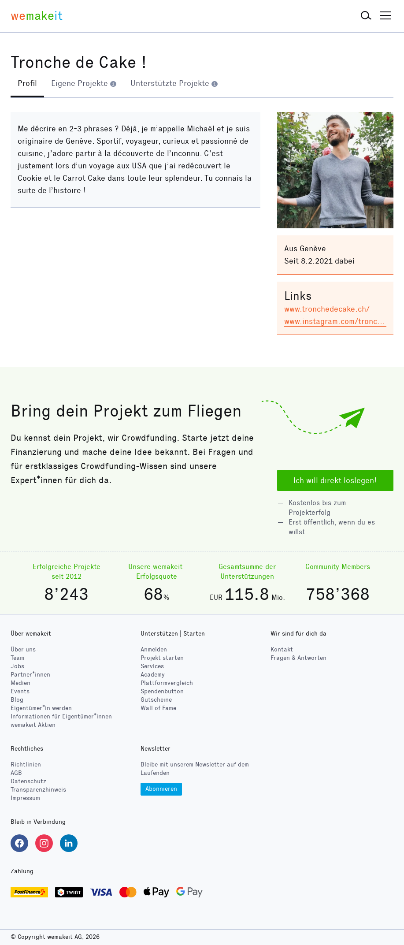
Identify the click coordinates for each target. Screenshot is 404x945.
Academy (153, 675)
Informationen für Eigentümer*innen (61, 716)
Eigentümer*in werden (41, 708)
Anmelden (154, 650)
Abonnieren (161, 788)
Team (17, 658)
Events (20, 692)
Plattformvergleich (167, 683)
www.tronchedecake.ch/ (327, 309)
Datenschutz (28, 781)
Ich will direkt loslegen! (335, 480)
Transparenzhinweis (38, 790)
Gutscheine (156, 700)
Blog (17, 700)
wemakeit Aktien (33, 725)
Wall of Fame (158, 708)
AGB (16, 773)
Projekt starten (162, 658)
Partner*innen (30, 675)
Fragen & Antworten (298, 658)
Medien (20, 683)
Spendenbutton (162, 692)
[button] (366, 16)
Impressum (25, 798)
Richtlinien (26, 765)
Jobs (17, 666)
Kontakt (282, 650)
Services (152, 666)
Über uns (23, 650)
